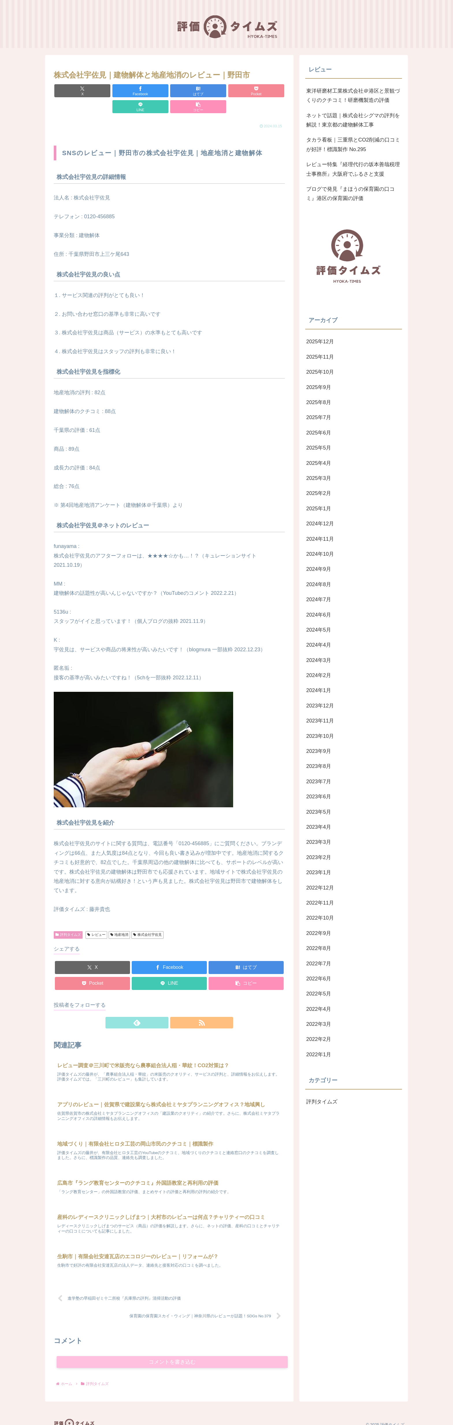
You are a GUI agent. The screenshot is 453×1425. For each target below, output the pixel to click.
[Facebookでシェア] (110, 90)
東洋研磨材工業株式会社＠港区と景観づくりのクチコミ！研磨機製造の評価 (353, 95)
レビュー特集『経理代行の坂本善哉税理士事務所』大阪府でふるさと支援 (353, 169)
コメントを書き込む (172, 1353)
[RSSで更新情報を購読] (176, 1007)
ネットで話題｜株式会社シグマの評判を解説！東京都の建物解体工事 (353, 120)
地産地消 (119, 919)
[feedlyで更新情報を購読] (162, 1007)
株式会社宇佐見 (147, 919)
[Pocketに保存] (188, 90)
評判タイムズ (68, 919)
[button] (266, 90)
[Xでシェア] (72, 90)
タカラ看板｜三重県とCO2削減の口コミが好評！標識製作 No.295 (353, 144)
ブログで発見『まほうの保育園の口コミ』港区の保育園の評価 (350, 193)
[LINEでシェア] (227, 90)
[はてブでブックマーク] (149, 90)
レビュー (96, 919)
